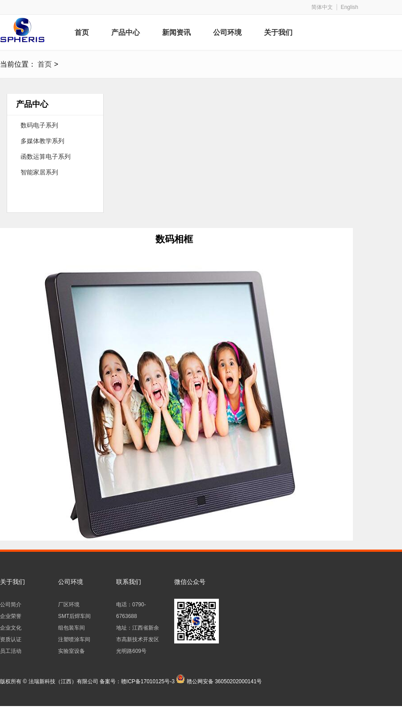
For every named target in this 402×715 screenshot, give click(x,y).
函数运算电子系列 (46, 156)
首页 (45, 64)
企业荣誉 (10, 616)
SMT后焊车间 (74, 616)
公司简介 (10, 604)
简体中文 (322, 7)
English (349, 7)
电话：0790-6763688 (131, 610)
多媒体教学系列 (42, 140)
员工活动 (10, 651)
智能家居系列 (39, 172)
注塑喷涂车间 (74, 639)
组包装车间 (71, 628)
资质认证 (10, 639)
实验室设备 (71, 651)
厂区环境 (69, 604)
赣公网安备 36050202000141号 (224, 681)
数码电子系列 (39, 125)
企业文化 (10, 628)
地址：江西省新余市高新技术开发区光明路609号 (137, 639)
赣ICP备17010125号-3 (148, 681)
